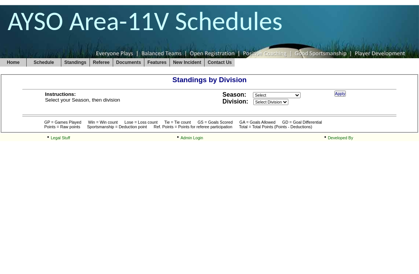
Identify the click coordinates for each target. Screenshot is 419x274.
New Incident (187, 62)
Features (156, 62)
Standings (75, 62)
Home (13, 62)
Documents (128, 62)
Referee (101, 62)
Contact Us (220, 62)
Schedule (44, 62)
